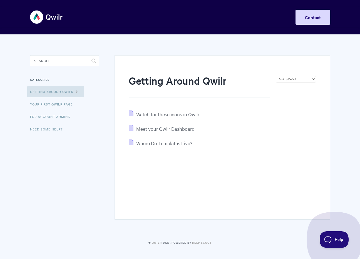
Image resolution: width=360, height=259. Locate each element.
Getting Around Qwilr (54, 91)
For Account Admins (50, 116)
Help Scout (202, 242)
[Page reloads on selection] (296, 79)
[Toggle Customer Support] (334, 239)
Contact (313, 17)
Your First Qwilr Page (51, 104)
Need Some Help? (46, 129)
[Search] (64, 60)
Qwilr (157, 242)
